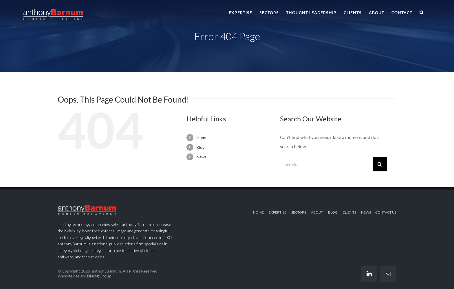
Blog (200, 147)
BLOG (333, 212)
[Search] (380, 164)
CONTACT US (385, 212)
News (201, 156)
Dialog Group (99, 275)
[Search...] (326, 164)
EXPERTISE (277, 212)
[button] (422, 12)
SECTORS (298, 212)
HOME (258, 212)
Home (201, 137)
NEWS (366, 212)
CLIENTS (349, 212)
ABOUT (317, 212)
